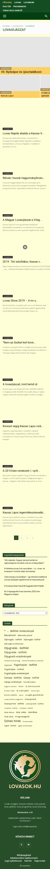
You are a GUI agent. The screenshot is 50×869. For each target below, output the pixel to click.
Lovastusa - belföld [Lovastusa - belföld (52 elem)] (10, 708)
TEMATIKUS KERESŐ (12, 10)
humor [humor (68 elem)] (21, 686)
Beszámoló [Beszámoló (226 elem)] (10, 635)
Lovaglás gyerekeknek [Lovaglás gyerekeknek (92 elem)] (34, 695)
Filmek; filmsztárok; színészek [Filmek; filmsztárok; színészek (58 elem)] (32, 661)
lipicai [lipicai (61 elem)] (21, 695)
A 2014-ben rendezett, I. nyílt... (21, 470)
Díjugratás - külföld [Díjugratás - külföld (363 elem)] (15, 652)
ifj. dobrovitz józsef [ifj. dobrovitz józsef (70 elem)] (32, 686)
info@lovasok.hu (30, 826)
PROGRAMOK (19, 6)
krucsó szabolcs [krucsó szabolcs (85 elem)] (10, 695)
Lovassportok (17, 26)
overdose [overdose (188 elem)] (32, 712)
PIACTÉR (7, 6)
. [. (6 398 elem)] (7, 630)
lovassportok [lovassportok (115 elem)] (30, 699)
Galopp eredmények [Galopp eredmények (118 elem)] (13, 682)
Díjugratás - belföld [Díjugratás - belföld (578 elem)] (16, 648)
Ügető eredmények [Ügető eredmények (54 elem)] (25, 726)
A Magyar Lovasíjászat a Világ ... (23, 219)
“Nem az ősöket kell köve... (19, 342)
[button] (46, 16)
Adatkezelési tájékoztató (24, 858)
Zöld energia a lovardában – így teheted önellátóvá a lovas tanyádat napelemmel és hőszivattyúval (25, 578)
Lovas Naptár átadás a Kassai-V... (23, 133)
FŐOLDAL (7, 2)
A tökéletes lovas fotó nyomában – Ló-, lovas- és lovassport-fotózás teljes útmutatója (24, 569)
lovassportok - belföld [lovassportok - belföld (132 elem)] (14, 703)
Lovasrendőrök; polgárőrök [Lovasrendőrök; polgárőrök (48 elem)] (13, 699)
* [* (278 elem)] (5, 631)
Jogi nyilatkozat (13, 861)
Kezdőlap (6, 26)
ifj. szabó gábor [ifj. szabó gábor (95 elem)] (23, 690)
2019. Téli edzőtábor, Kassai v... (22, 261)
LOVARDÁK (29, 2)
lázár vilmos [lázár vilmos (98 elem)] (9, 712)
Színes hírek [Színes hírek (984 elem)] (12, 720)
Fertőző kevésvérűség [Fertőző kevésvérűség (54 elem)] (12, 661)
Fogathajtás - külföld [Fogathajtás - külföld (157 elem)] (14, 669)
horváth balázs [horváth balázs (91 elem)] (29, 682)
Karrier (28, 861)
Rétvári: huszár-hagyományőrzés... (24, 178)
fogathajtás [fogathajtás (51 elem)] (8, 665)
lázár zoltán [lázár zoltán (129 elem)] (21, 712)
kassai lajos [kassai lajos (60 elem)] (35, 691)
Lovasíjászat (5, 68)
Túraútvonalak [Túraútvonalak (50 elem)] (28, 721)
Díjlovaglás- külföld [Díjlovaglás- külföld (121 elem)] (32, 639)
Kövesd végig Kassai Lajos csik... (23, 426)
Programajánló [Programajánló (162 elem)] (22, 716)
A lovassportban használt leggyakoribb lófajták (24, 586)
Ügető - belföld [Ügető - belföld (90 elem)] (10, 725)
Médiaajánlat (24, 855)
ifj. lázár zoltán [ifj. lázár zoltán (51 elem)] (9, 691)
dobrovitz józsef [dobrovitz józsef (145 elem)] (25, 635)
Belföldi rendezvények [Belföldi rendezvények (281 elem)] (22, 631)
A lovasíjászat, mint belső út (20, 384)
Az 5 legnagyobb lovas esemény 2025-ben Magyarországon (22, 592)
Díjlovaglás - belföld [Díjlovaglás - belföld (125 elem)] (13, 639)
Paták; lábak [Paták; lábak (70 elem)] (8, 717)
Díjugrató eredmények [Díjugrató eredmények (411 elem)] (17, 656)
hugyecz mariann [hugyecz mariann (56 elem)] (10, 686)
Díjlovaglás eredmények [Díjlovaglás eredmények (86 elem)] (13, 644)
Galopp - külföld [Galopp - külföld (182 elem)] (31, 677)
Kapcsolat (39, 861)
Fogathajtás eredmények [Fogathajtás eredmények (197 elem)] (16, 673)
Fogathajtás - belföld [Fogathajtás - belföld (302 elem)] (25, 664)
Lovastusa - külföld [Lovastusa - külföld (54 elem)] (26, 708)
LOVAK (17, 2)
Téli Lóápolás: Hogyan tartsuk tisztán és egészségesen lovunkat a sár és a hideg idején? (24, 561)
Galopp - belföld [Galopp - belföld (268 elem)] (13, 677)
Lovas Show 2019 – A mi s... (20, 300)
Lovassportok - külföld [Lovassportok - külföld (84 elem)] (34, 703)
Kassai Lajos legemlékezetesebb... (24, 512)
